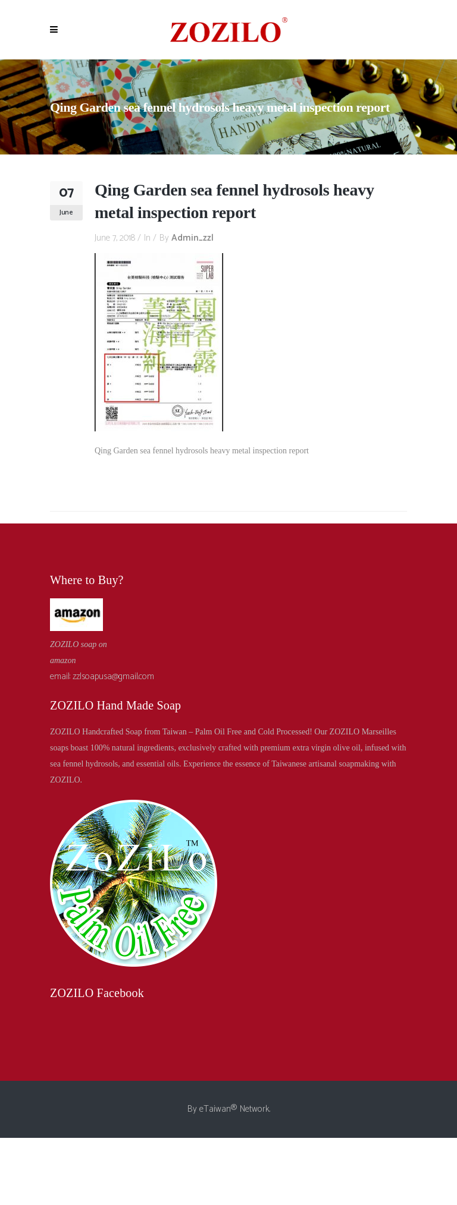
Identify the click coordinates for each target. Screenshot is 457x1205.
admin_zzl (192, 238)
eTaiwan (215, 1109)
